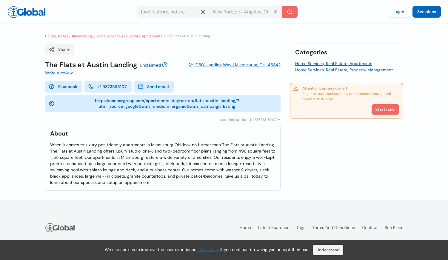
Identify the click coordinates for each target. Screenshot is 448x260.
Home (245, 227)
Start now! (385, 109)
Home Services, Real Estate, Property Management (344, 70)
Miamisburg (82, 36)
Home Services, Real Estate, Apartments (333, 63)
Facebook (63, 87)
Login (398, 11)
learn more (208, 249)
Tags (300, 227)
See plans (426, 11)
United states (56, 36)
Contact (370, 227)
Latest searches (273, 227)
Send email (153, 87)
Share (59, 50)
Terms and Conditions (333, 227)
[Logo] (26, 12)
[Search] (290, 12)
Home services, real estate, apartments (129, 36)
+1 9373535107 (107, 87)
